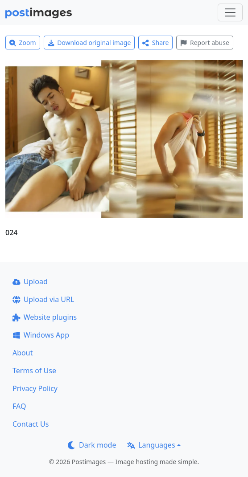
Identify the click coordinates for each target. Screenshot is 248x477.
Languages (151, 445)
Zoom (22, 42)
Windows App (40, 335)
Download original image (89, 42)
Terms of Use (34, 370)
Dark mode (92, 445)
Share (155, 42)
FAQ (19, 406)
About (22, 353)
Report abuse (204, 42)
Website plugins (44, 317)
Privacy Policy (35, 388)
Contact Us (30, 424)
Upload (30, 281)
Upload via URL (43, 299)
